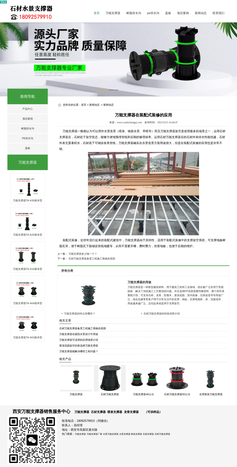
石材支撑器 (98, 412)
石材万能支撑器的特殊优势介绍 (161, 313)
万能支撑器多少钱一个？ (82, 253)
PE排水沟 (27, 138)
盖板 (168, 13)
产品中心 (27, 108)
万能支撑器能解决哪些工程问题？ (78, 351)
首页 (97, 13)
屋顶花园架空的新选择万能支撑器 (78, 345)
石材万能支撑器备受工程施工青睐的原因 (91, 258)
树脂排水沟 (133, 13)
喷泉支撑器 (114, 412)
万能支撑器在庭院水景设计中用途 (78, 334)
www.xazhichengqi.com (129, 122)
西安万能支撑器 (28, 411)
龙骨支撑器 (131, 412)
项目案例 (183, 13)
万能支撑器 (113, 13)
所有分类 (67, 270)
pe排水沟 (153, 13)
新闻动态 (201, 13)
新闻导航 (27, 96)
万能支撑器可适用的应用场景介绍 (78, 339)
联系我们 (218, 13)
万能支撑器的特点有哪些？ (79, 313)
